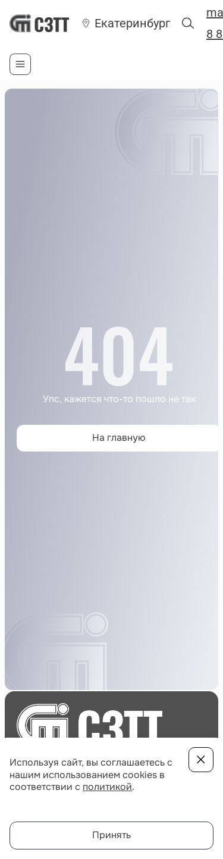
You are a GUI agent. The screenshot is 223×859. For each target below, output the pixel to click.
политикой (107, 786)
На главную (119, 437)
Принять (111, 835)
